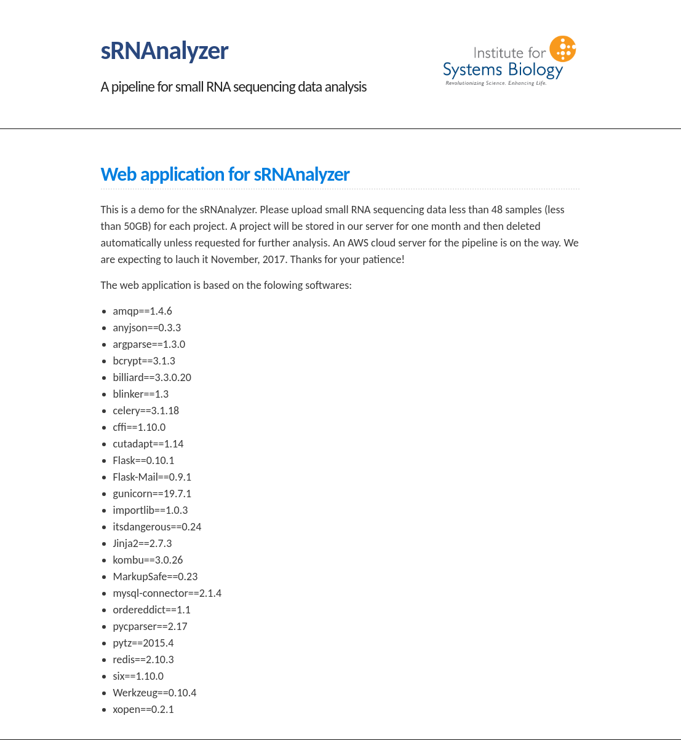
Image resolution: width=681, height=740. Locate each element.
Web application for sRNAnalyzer (225, 174)
